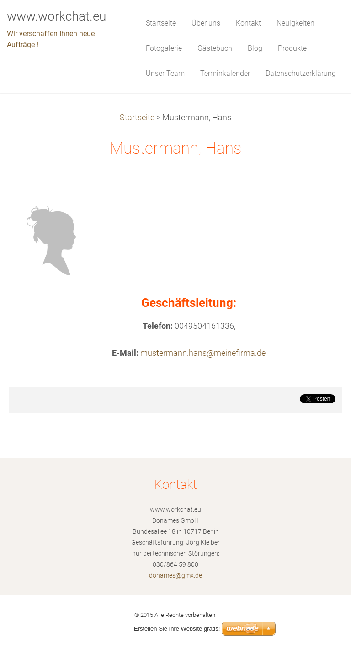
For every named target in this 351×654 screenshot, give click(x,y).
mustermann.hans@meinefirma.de (203, 353)
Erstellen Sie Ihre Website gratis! (177, 628)
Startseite (137, 117)
